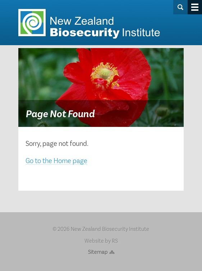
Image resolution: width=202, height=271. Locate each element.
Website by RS (101, 240)
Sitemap (98, 251)
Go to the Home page (56, 160)
